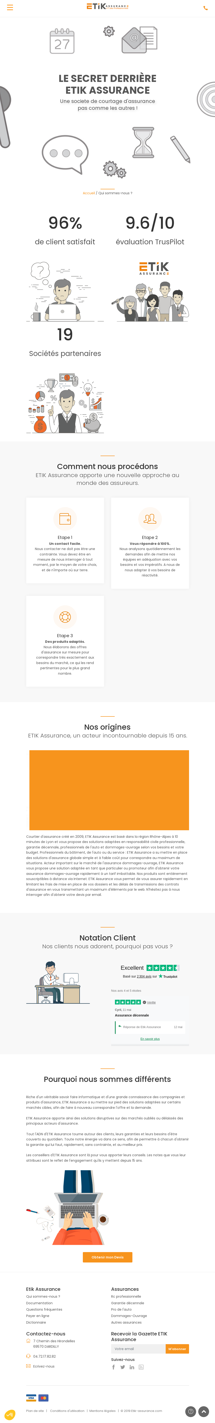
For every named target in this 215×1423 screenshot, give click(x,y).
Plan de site (35, 1411)
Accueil (89, 193)
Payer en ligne (37, 1315)
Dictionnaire (36, 1322)
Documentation (39, 1303)
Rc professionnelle (126, 1296)
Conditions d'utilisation (67, 1411)
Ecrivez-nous (44, 1366)
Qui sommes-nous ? (43, 1296)
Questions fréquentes (44, 1309)
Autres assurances (126, 1322)
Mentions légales (102, 1411)
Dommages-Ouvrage (129, 1315)
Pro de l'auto (121, 1309)
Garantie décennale (127, 1303)
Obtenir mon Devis (108, 1257)
